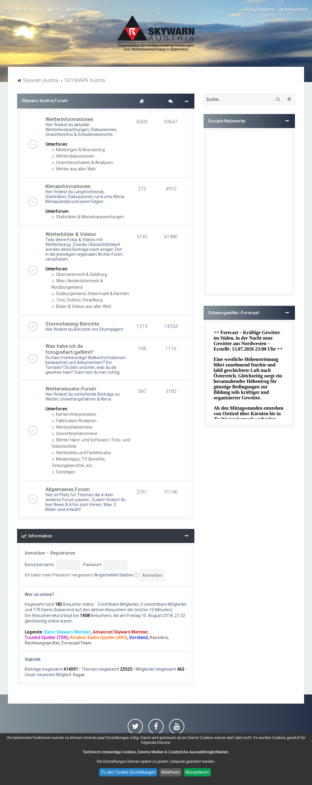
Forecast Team (76, 642)
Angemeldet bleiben (116, 575)
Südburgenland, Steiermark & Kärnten (90, 293)
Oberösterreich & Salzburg (79, 274)
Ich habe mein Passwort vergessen (58, 575)
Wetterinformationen (69, 119)
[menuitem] (54, 9)
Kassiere (159, 637)
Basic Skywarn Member (67, 632)
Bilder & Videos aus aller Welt (81, 306)
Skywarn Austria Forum (45, 100)
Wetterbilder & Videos (70, 234)
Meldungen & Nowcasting (78, 149)
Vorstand (138, 637)
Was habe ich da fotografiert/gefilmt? (69, 349)
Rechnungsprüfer (42, 642)
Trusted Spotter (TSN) (46, 637)
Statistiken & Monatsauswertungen (87, 216)
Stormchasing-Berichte (72, 324)
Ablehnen (170, 772)
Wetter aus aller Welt (73, 168)
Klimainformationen (67, 186)
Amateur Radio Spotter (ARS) (98, 637)
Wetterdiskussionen (72, 156)
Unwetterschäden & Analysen (82, 162)
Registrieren (62, 553)
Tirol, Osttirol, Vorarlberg (77, 300)
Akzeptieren (197, 772)
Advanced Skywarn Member (120, 632)
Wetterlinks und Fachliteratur (81, 452)
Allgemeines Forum (67, 489)
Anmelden (35, 553)
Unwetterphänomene (74, 433)
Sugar (79, 674)
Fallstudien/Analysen (74, 420)
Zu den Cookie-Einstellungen (128, 772)
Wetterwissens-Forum (70, 389)
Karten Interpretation (74, 414)
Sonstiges (63, 471)
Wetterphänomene (72, 427)
